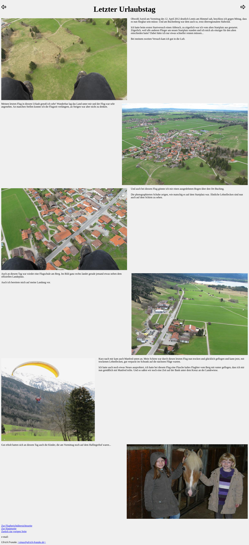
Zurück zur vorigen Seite (14, 531)
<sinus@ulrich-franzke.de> (31, 542)
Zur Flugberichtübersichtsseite (16, 525)
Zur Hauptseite (9, 528)
